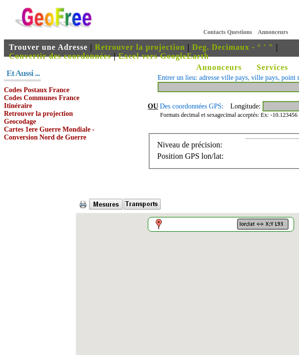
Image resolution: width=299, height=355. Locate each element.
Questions (239, 32)
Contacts (214, 32)
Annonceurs (273, 32)
